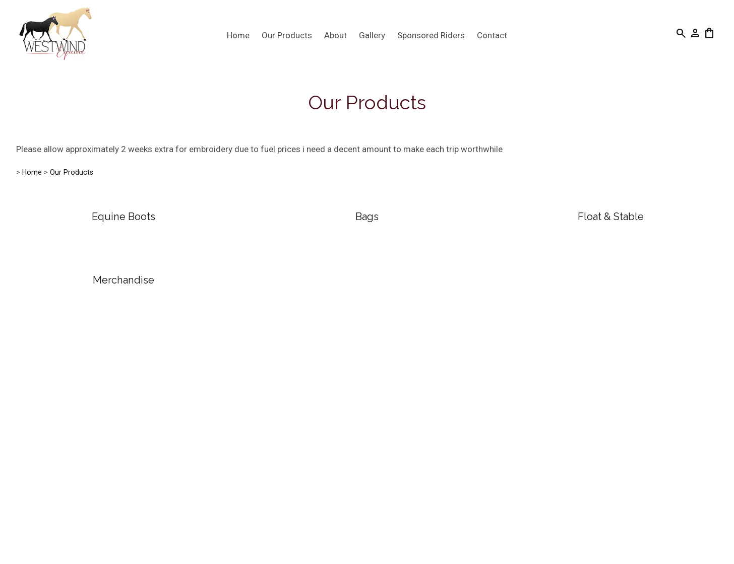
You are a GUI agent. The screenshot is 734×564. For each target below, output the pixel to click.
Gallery (372, 35)
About (335, 35)
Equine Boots (123, 216)
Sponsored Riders (431, 35)
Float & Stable (611, 216)
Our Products (287, 35)
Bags (367, 216)
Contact (492, 35)
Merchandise (123, 280)
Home (238, 35)
